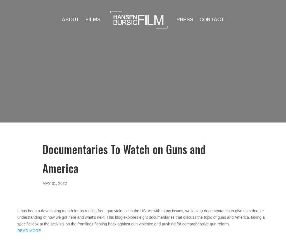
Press (185, 19)
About (70, 19)
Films (93, 19)
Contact (211, 19)
